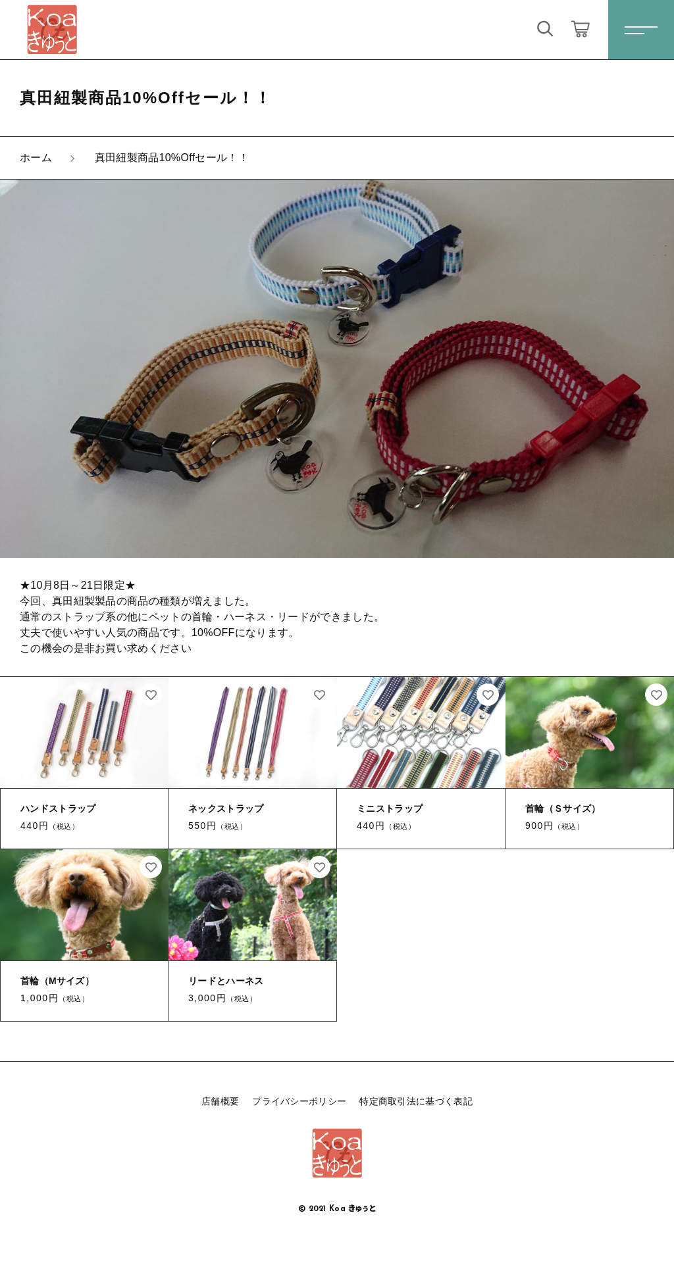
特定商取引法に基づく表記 (416, 1101)
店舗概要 (220, 1101)
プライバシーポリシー (299, 1101)
